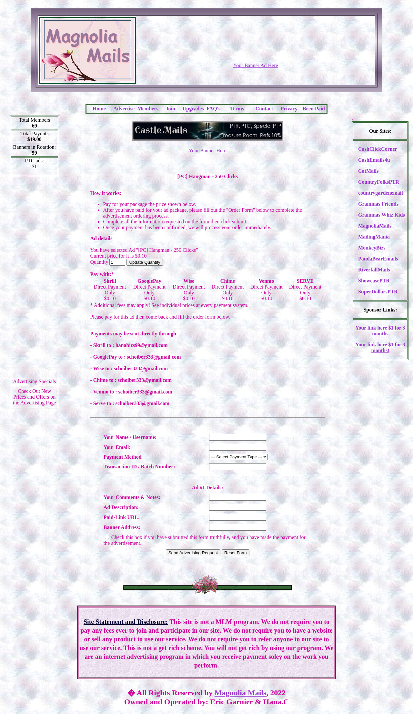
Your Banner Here (208, 150)
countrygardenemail (380, 193)
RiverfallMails (374, 269)
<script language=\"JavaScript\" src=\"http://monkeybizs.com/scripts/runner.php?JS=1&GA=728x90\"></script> (255, 46)
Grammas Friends (378, 204)
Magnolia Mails (241, 692)
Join (170, 108)
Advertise (124, 108)
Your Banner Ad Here (255, 65)
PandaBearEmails (378, 258)
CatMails (368, 171)
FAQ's (213, 108)
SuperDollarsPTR (378, 291)
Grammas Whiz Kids (381, 215)
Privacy (289, 108)
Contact (264, 108)
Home (99, 108)
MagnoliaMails (374, 226)
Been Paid (314, 108)
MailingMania (374, 237)
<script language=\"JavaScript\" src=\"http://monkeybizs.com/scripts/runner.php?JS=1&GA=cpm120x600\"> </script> (34, 279)
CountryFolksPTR (378, 182)
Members (147, 108)
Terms (237, 108)
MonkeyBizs (371, 247)
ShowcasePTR (374, 280)
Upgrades (193, 108)
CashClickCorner (377, 149)
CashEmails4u (374, 160)
